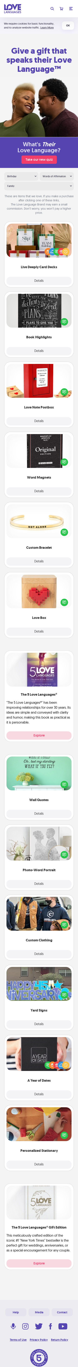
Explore (39, 735)
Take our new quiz (39, 159)
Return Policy (59, 1340)
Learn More (47, 27)
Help (16, 1312)
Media (39, 1312)
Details (39, 281)
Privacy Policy (39, 1340)
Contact (62, 1312)
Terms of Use (18, 1340)
